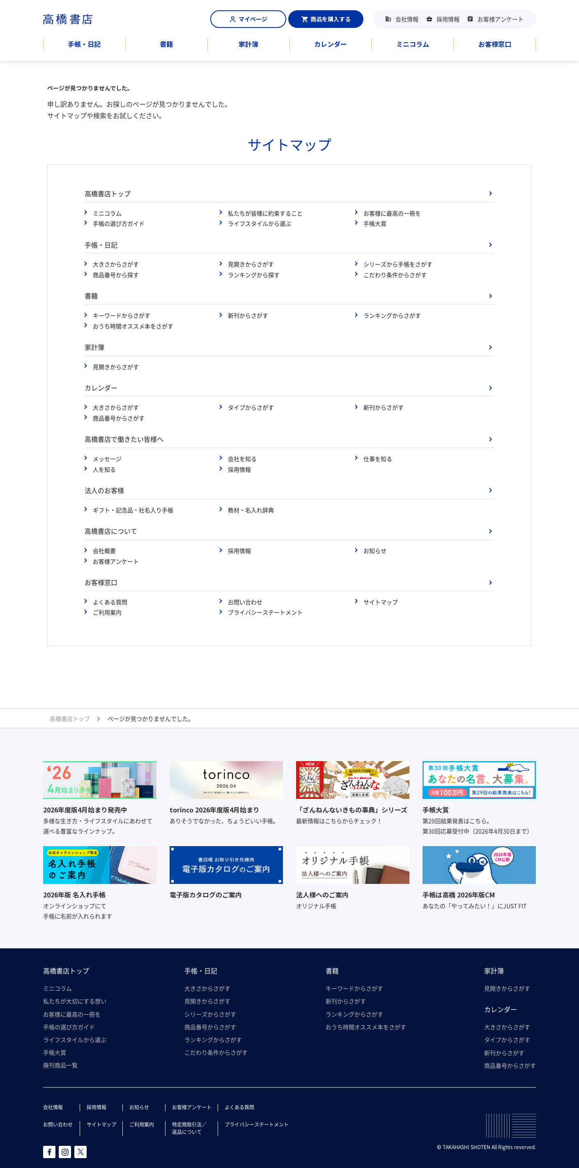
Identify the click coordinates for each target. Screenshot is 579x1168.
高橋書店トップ (108, 193)
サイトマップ (380, 602)
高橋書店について (111, 531)
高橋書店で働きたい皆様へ (124, 439)
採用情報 (448, 19)
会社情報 (406, 19)
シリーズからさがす (210, 1014)
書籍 (166, 44)
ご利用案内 (107, 612)
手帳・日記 (84, 44)
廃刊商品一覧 (60, 1065)
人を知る (104, 469)
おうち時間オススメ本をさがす (133, 326)
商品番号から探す (116, 275)
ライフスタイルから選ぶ (259, 223)
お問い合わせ (245, 602)
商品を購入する (326, 19)
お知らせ (374, 550)
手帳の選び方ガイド (119, 223)
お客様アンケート (501, 19)
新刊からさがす (248, 315)
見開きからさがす (251, 264)
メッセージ (107, 458)
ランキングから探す (254, 275)
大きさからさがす (116, 264)
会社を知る (242, 458)
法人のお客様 (104, 490)
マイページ (248, 19)
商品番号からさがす (119, 418)
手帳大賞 (374, 223)
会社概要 (104, 550)
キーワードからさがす (121, 315)
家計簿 (248, 44)
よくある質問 (110, 602)
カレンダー (330, 44)
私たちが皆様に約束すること (265, 213)
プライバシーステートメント (265, 612)
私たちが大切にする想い (74, 1001)
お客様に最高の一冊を (392, 213)
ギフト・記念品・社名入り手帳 (133, 510)
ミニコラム (412, 44)
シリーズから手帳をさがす (397, 264)
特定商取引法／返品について (189, 1128)
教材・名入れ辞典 (251, 510)
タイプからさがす (251, 407)
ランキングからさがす (392, 315)
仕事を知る (377, 458)
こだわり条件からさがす (395, 275)
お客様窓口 (494, 44)
